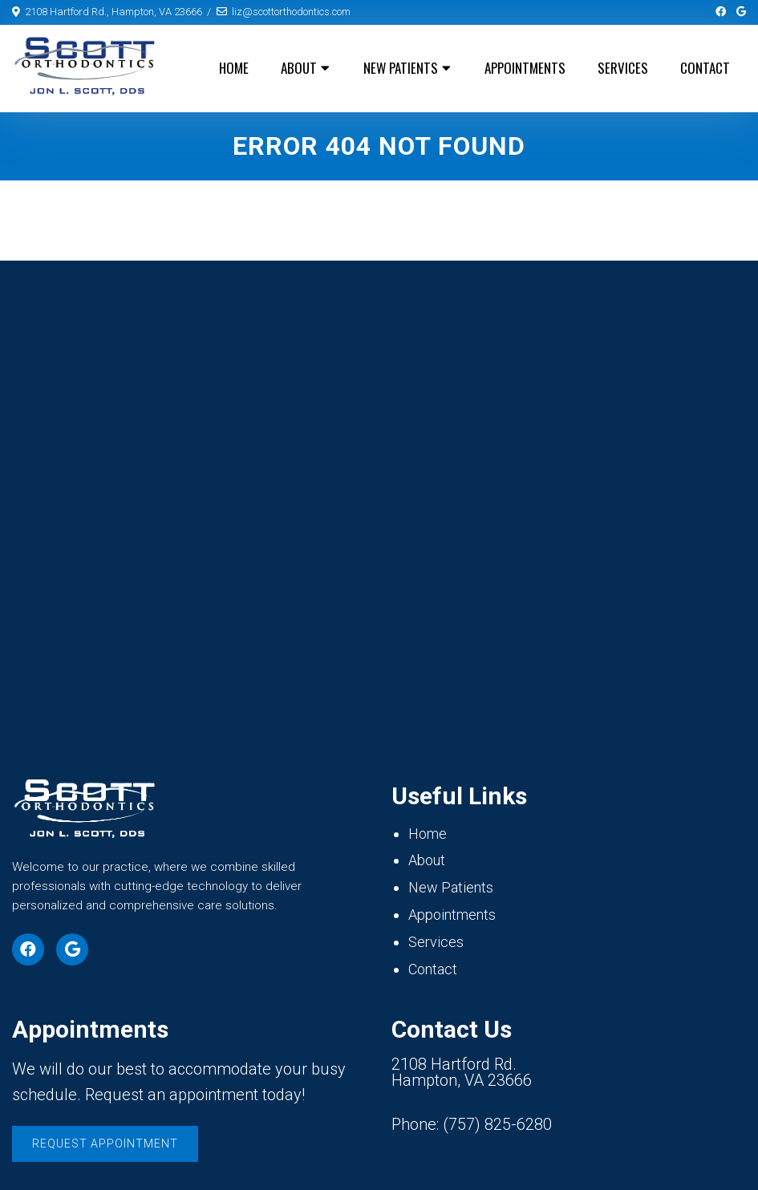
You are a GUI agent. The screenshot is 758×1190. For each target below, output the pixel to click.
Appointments (524, 68)
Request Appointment (105, 1143)
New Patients (400, 68)
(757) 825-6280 (497, 1124)
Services (623, 68)
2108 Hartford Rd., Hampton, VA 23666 (113, 12)
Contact (705, 68)
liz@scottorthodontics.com (291, 12)
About (299, 68)
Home (234, 68)
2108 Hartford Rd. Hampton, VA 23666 (461, 1072)
